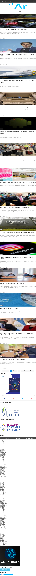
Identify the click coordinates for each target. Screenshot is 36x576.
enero (1, 451)
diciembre (2, 464)
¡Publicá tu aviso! (5, 569)
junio (1, 440)
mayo (1, 447)
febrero (1, 450)
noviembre (2, 452)
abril (1, 441)
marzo (1, 442)
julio (1, 444)
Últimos (31, 370)
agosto (1, 443)
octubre (1, 453)
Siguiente (26, 370)
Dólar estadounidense (6, 574)
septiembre (2, 454)
